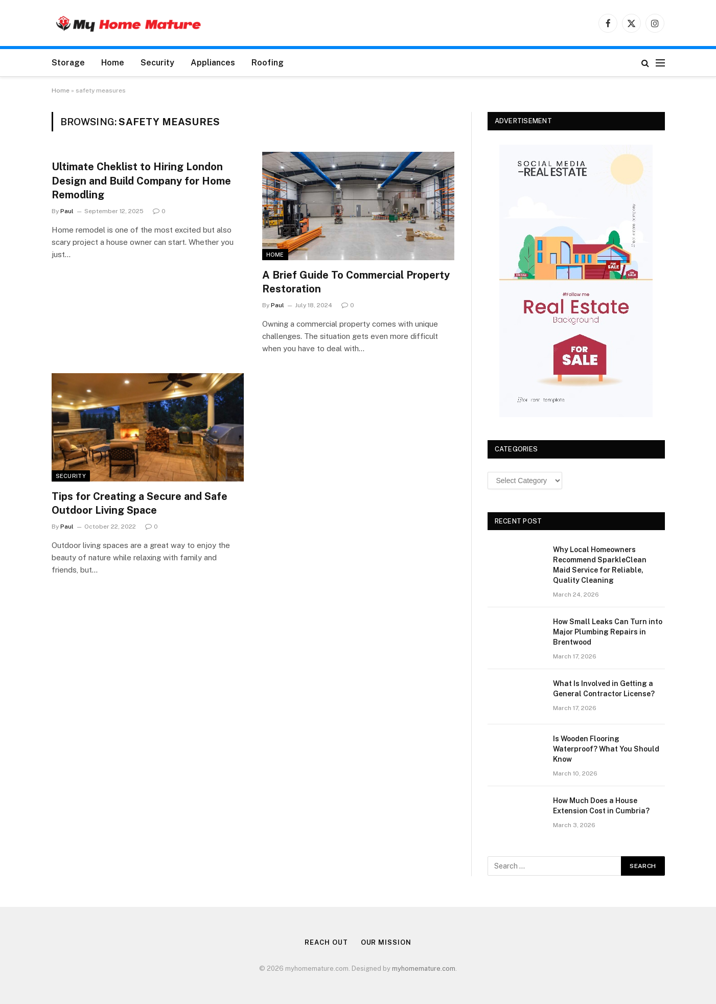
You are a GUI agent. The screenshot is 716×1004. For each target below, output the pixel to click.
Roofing (267, 62)
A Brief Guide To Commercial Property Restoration (356, 282)
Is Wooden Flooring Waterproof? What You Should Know (606, 749)
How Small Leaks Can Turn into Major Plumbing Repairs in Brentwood (607, 632)
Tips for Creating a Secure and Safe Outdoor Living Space (139, 503)
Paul (67, 211)
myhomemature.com (423, 968)
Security (157, 62)
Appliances (213, 62)
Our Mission (386, 942)
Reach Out (326, 942)
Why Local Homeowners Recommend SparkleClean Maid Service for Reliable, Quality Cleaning (599, 564)
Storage (68, 62)
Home (112, 62)
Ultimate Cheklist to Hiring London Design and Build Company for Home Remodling (141, 180)
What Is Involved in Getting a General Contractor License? (604, 688)
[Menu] (660, 62)
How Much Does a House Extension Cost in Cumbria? (601, 805)
